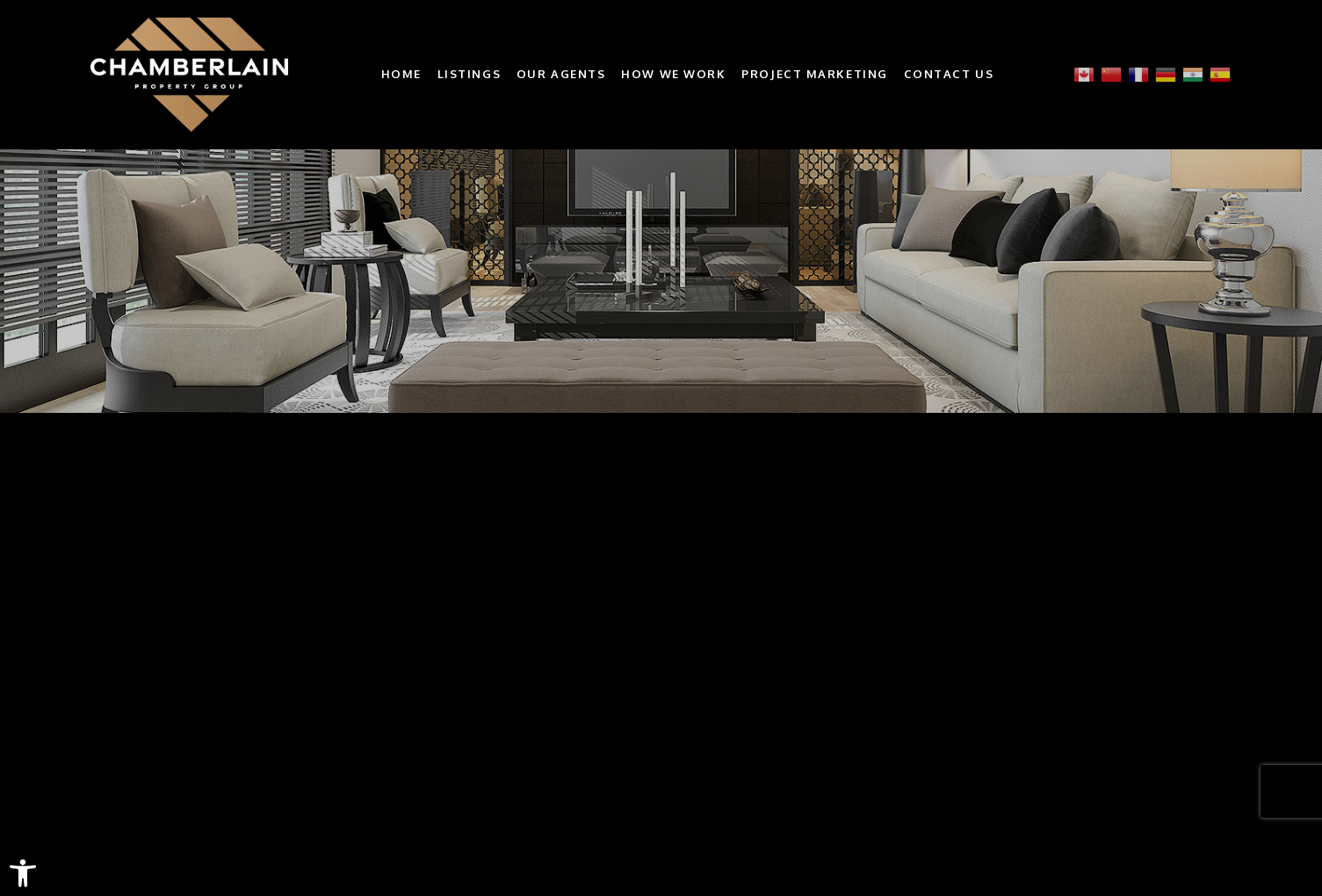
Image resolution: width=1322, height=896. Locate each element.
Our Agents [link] (561, 74)
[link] (23, 873)
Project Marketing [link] (814, 74)
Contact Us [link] (949, 74)
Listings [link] (469, 74)
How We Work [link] (673, 74)
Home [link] (401, 74)
